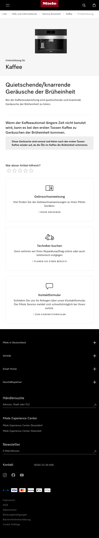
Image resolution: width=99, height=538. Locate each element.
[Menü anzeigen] (8, 5)
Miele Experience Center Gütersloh (22, 431)
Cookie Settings (11, 524)
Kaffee (69, 14)
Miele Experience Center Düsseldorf (22, 425)
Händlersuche (13, 398)
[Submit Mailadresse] (94, 451)
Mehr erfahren (49, 212)
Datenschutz (9, 510)
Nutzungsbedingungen (15, 515)
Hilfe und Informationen (24, 14)
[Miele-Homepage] (49, 5)
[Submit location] (94, 405)
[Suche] (84, 5)
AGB (5, 505)
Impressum (9, 500)
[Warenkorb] (94, 5)
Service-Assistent (51, 14)
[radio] (9, 170)
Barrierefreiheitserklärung (16, 519)
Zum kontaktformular (49, 315)
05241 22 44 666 (44, 465)
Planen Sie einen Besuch (49, 262)
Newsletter (11, 444)
